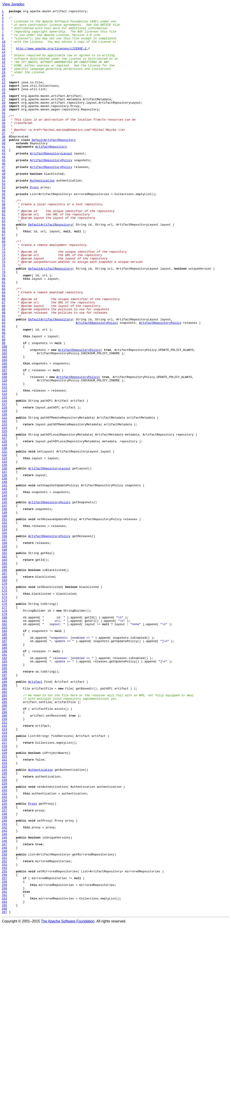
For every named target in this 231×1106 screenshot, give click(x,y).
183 (4, 751)
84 (3, 349)
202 (4, 829)
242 (4, 991)
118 (4, 487)
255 (4, 1044)
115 (4, 475)
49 (3, 207)
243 (4, 995)
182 (4, 747)
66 (3, 276)
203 (4, 833)
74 (3, 308)
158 (4, 650)
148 (4, 609)
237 (4, 971)
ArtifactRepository (51, 174)
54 (3, 227)
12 (3, 56)
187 (4, 768)
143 (4, 589)
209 (4, 857)
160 (4, 658)
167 (4, 686)
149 (4, 613)
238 (4, 975)
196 (4, 804)
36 (3, 154)
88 (3, 365)
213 (4, 873)
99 (3, 410)
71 (3, 296)
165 (4, 678)
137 (4, 564)
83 (3, 345)
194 (4, 796)
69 (3, 288)
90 (3, 373)
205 (4, 841)
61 (3, 256)
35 (3, 150)
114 (4, 471)
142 (4, 585)
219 (4, 898)
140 (4, 577)
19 (3, 85)
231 (4, 946)
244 (4, 999)
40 (3, 170)
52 (3, 219)
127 (4, 524)
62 (3, 260)
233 (4, 954)
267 (4, 1093)
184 (4, 755)
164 (4, 674)
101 (4, 418)
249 (4, 1020)
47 (3, 199)
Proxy (34, 223)
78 (3, 325)
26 (3, 113)
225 (4, 922)
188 (4, 772)
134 (4, 552)
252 (4, 1032)
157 (4, 646)
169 (4, 694)
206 (4, 845)
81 (3, 337)
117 (4, 483)
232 (4, 950)
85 (3, 353)
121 (4, 499)
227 (4, 930)
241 (4, 987)
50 (3, 211)
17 (3, 77)
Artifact (35, 816)
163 (4, 670)
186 (4, 763)
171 (4, 703)
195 (4, 800)
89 (3, 369)
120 (4, 495)
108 (4, 447)
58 (3, 243)
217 (4, 889)
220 (4, 902)
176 (4, 723)
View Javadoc (13, 4)
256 (4, 1048)
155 (4, 638)
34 (3, 146)
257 (4, 1052)
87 (3, 361)
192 (4, 788)
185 (4, 759)
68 (3, 284)
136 (4, 560)
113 (4, 467)
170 (4, 698)
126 (4, 520)
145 (4, 597)
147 (4, 605)
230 (4, 942)
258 (4, 1056)
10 (3, 48)
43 (3, 182)
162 (4, 666)
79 (3, 329)
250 (4, 1024)
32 (3, 138)
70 (3, 292)
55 (3, 231)
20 (3, 89)
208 (4, 853)
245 (4, 1003)
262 (4, 1072)
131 (4, 540)
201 (4, 824)
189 (4, 776)
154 (4, 633)
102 (4, 422)
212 (4, 869)
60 (3, 251)
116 (4, 479)
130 (4, 536)
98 (3, 406)
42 (3, 178)
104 (4, 430)
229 (4, 938)
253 (4, 1036)
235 (4, 963)
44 (3, 186)
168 (4, 690)
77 (3, 321)
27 (3, 117)
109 (4, 451)
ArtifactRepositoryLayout (51, 182)
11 (3, 52)
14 (3, 65)
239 (4, 979)
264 (4, 1080)
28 (3, 121)
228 (4, 934)
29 (3, 125)
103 (4, 426)
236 (4, 967)
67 (3, 280)
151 (4, 621)
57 (3, 239)
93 (3, 386)
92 (3, 382)
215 (4, 881)
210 (4, 861)
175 (4, 719)
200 (4, 820)
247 (4, 1011)
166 (4, 682)
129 (4, 532)
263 (4, 1076)
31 (3, 134)
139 (4, 572)
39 (3, 166)
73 (3, 304)
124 (4, 512)
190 (4, 780)
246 (4, 1007)
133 (4, 548)
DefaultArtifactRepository (54, 166)
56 (3, 235)
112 (4, 463)
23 (3, 101)
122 (4, 503)
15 (3, 69)
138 (4, 568)
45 (3, 191)
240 (4, 983)
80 (3, 333)
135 (4, 556)
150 (4, 617)
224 (4, 918)
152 (4, 625)
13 (3, 60)
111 (4, 459)
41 (3, 174)
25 (3, 109)
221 (4, 906)
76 (3, 316)
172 (4, 707)
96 (3, 398)
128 (4, 528)
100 (4, 414)
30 (3, 130)
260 (4, 1064)
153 (4, 629)
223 (4, 914)
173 (4, 711)
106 (4, 438)
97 (3, 402)
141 (4, 581)
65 (3, 272)
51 (3, 215)
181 (4, 743)
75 (3, 312)
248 (4, 1015)
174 (4, 715)
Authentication (42, 215)
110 (4, 455)
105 (4, 434)
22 (3, 97)
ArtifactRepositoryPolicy (51, 191)
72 (3, 300)
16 (3, 73)
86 (3, 357)
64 (3, 268)
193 (4, 792)
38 (3, 162)
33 (3, 142)
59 (3, 247)
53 (3, 223)
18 (3, 81)
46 (3, 195)
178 (4, 731)
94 (3, 390)
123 (4, 507)
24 (3, 105)
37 (3, 158)
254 (4, 1040)
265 (4, 1085)
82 (3, 341)
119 (4, 491)
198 (4, 812)
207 (4, 849)
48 (3, 203)
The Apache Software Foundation (68, 1102)
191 (4, 784)
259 (4, 1060)
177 (4, 727)
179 (4, 735)
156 (4, 642)
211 (4, 865)
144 (4, 593)
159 (4, 654)
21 (3, 93)
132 (4, 544)
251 (4, 1028)
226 (4, 926)
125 (4, 516)
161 (4, 662)
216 (4, 885)
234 (4, 959)
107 (4, 442)
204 (4, 837)
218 (4, 894)
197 (4, 808)
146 (4, 601)
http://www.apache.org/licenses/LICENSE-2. (52, 56)
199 (4, 816)
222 (4, 910)
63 (3, 264)
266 (4, 1089)
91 (3, 377)
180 (4, 739)
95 (3, 394)
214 (4, 877)
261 (4, 1068)
